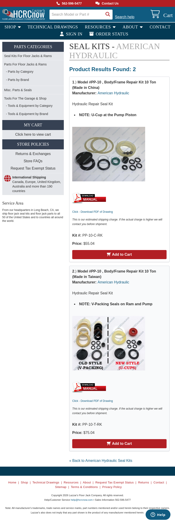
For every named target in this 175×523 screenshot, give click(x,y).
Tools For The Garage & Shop (25, 98)
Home (12, 482)
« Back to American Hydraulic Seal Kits (100, 461)
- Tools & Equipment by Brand (27, 114)
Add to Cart (119, 254)
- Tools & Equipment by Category (29, 106)
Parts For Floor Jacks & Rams (25, 64)
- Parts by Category (19, 71)
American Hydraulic (113, 93)
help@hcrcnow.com (82, 499)
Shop (11, 27)
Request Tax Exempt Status (32, 168)
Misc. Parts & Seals (18, 90)
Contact (160, 27)
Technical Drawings (53, 27)
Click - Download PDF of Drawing (92, 211)
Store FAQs (33, 161)
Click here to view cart (33, 134)
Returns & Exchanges (33, 154)
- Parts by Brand (17, 80)
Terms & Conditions (84, 487)
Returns (143, 482)
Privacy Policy (112, 487)
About (131, 27)
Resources (98, 27)
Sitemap (61, 487)
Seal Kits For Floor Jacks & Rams (28, 56)
